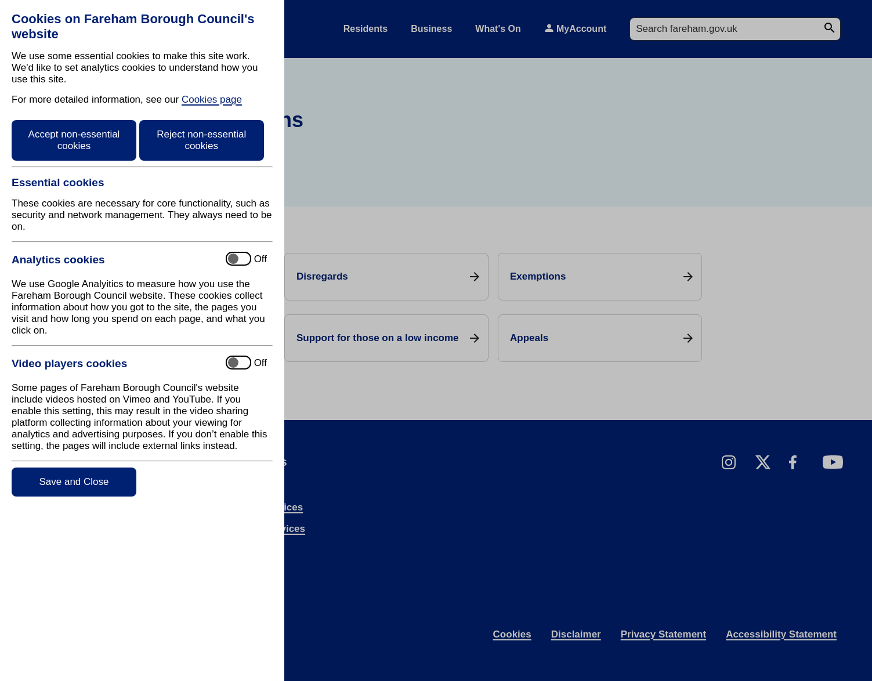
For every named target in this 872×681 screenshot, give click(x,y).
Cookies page (212, 99)
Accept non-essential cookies (74, 140)
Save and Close (73, 481)
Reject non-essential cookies (201, 140)
